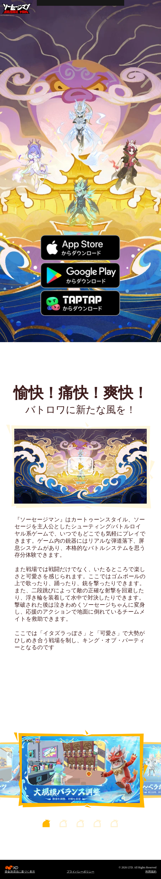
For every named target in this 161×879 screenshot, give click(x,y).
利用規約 (150, 871)
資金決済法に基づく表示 (20, 871)
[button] (46, 823)
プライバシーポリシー (80, 871)
